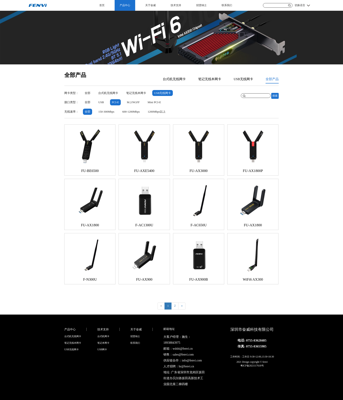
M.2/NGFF (133, 102)
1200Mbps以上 (157, 111)
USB (101, 102)
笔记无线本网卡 (209, 79)
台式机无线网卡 (174, 79)
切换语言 (300, 5)
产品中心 (125, 5)
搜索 (275, 95)
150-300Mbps (106, 111)
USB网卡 (102, 349)
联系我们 (227, 5)
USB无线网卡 (243, 79)
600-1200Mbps (131, 111)
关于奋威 (150, 5)
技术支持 (176, 5)
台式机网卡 (103, 336)
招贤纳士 (201, 5)
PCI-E (115, 102)
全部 (87, 93)
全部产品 (272, 79)
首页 (102, 5)
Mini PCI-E (154, 102)
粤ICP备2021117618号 (252, 365)
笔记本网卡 (103, 343)
